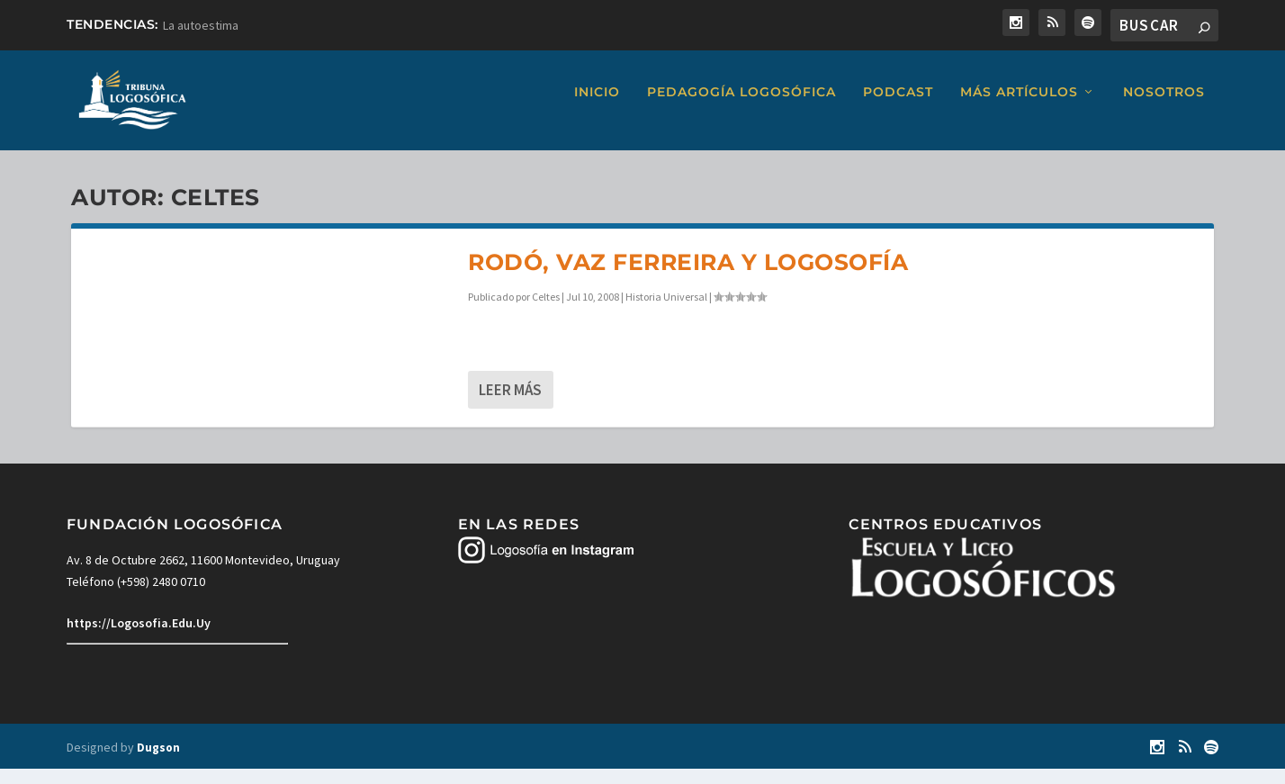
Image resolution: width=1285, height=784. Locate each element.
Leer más (510, 406)
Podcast (898, 107)
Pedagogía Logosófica (741, 107)
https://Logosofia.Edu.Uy (139, 639)
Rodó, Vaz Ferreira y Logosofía (688, 277)
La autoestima (200, 25)
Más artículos (1019, 107)
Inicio (597, 107)
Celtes (546, 312)
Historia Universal (666, 312)
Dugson (158, 762)
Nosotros (1164, 107)
